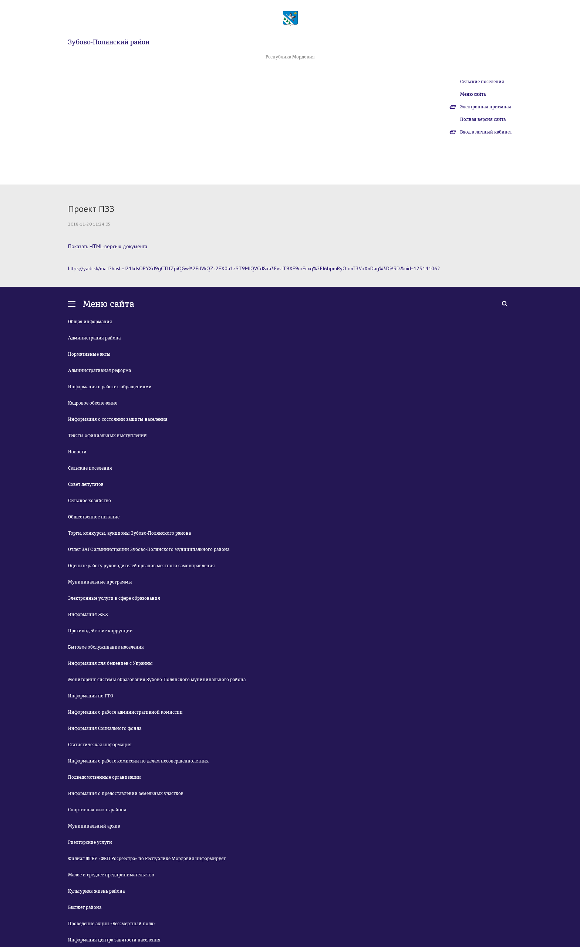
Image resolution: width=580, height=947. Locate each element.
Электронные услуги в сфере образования (114, 598)
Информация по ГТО (90, 696)
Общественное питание (93, 517)
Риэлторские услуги (90, 842)
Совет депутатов (86, 484)
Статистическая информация (100, 744)
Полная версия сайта (483, 119)
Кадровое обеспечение (92, 403)
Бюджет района (84, 907)
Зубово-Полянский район (108, 42)
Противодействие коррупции (100, 630)
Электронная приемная (485, 106)
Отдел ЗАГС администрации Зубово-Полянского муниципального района (148, 549)
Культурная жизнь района (96, 891)
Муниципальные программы (100, 582)
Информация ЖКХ (88, 614)
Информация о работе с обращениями (110, 386)
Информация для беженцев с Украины (110, 663)
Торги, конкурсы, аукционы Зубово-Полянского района (129, 533)
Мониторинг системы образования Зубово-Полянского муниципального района (157, 679)
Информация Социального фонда (104, 728)
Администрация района (94, 338)
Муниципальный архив (94, 826)
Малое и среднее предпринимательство (111, 874)
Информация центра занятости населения (114, 940)
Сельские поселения (482, 81)
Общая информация (90, 321)
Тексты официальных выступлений (107, 435)
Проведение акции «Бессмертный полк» (112, 923)
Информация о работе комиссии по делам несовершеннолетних (138, 761)
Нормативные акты (89, 354)
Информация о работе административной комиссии (125, 712)
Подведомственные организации (104, 777)
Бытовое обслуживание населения (106, 647)
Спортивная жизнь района (97, 809)
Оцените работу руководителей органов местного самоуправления (141, 565)
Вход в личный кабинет (486, 132)
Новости (77, 451)
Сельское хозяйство (89, 500)
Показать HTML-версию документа (107, 246)
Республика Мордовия (290, 57)
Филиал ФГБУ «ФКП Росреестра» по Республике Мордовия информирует (147, 858)
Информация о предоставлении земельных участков (125, 793)
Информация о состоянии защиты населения (118, 419)
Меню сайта (473, 94)
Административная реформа (99, 370)
